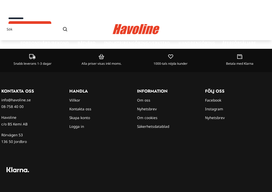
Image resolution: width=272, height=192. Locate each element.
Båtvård (87, 43)
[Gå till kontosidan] (252, 29)
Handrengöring (196, 43)
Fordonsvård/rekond (44, 43)
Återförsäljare (239, 43)
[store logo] (136, 29)
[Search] (65, 29)
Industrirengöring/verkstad (137, 43)
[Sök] (37, 29)
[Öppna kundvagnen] (262, 29)
